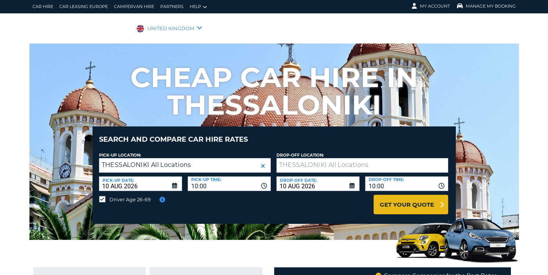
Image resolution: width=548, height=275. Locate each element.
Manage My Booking (486, 6)
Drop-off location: (300, 149)
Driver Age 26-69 (130, 194)
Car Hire (43, 6)
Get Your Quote (407, 198)
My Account (431, 6)
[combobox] (229, 177)
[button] (263, 160)
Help (198, 6)
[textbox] (362, 159)
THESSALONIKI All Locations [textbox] (146, 159)
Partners (172, 6)
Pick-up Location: (120, 149)
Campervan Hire (134, 6)
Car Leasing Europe (83, 6)
